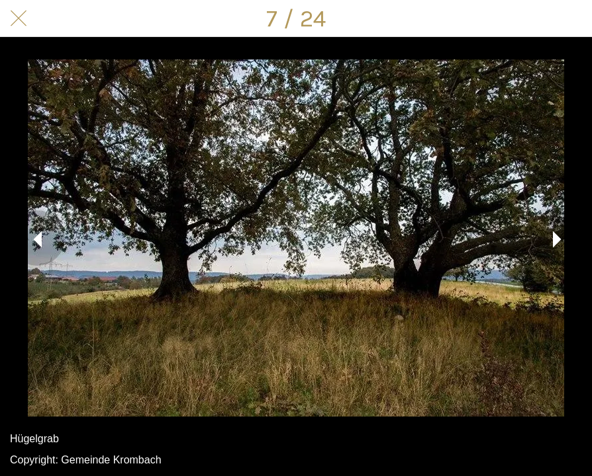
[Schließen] (18, 18)
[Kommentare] (573, 18)
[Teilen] (539, 18)
